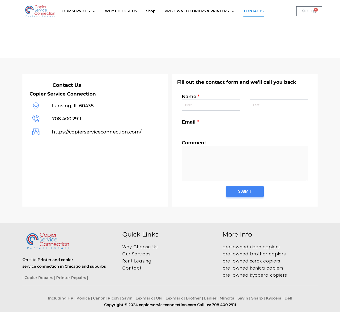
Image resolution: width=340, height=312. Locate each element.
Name (191, 96)
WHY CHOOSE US (121, 11)
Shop (150, 11)
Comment (194, 143)
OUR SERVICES (79, 11)
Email (190, 122)
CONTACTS (254, 11)
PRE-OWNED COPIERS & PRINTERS (200, 11)
